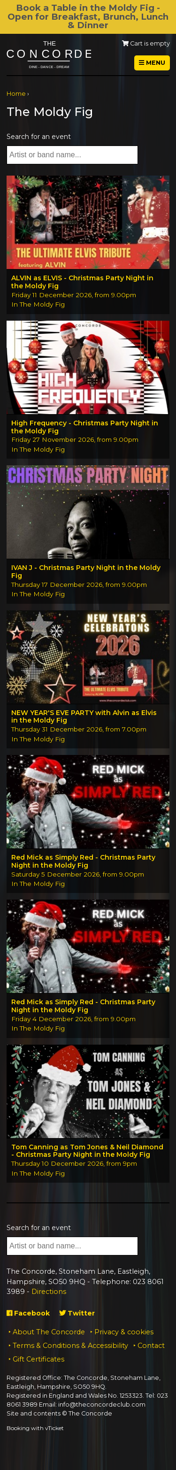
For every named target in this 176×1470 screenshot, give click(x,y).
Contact (151, 1345)
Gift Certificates (38, 1359)
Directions (48, 1291)
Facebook (28, 1313)
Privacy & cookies (123, 1332)
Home (16, 93)
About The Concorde (49, 1332)
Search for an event (39, 136)
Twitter (77, 1313)
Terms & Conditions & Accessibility (70, 1345)
